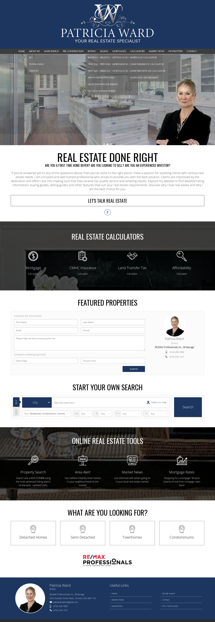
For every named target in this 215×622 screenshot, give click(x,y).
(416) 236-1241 (177, 356)
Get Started (107, 110)
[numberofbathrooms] (102, 414)
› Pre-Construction (169, 606)
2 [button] (107, 144)
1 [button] (104, 144)
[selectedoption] (37, 402)
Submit (134, 369)
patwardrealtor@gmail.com (65, 602)
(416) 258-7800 (177, 352)
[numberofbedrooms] (83, 414)
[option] (107, 99)
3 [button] (111, 144)
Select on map (157, 402)
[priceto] (128, 414)
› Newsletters (116, 606)
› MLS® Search (168, 593)
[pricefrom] (156, 414)
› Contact (165, 599)
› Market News (117, 599)
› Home (113, 593)
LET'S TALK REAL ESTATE (107, 200)
